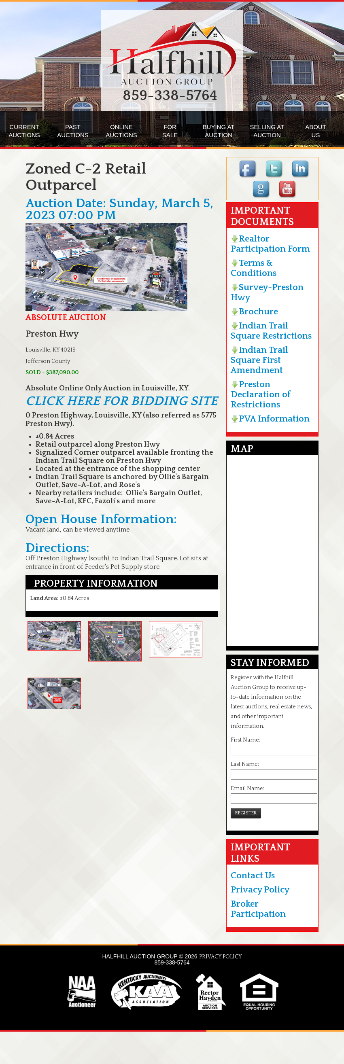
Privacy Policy (260, 890)
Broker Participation (258, 909)
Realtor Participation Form (270, 244)
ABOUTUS (315, 130)
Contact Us (253, 876)
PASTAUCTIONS (73, 130)
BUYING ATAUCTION (219, 130)
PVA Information (270, 419)
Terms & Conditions (253, 268)
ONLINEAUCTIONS (121, 130)
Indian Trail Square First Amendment (259, 360)
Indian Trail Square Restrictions (271, 331)
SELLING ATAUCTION (267, 130)
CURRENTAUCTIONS (24, 130)
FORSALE (170, 130)
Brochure (254, 312)
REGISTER (246, 813)
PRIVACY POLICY (220, 957)
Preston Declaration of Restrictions (261, 394)
